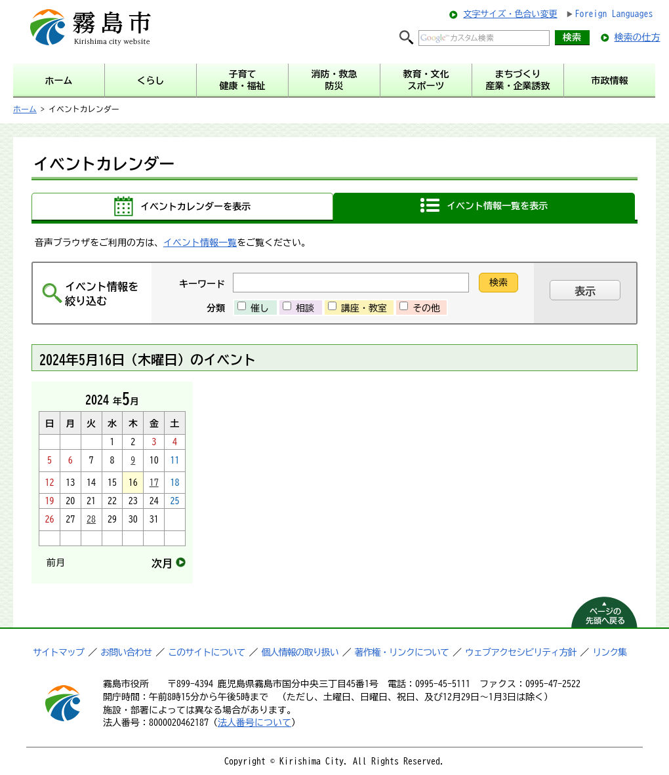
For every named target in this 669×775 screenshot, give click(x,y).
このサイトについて (206, 652)
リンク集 (609, 652)
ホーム (25, 109)
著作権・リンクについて (402, 652)
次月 (162, 563)
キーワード (202, 283)
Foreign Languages (614, 13)
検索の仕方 (637, 37)
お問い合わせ (126, 652)
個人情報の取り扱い (300, 652)
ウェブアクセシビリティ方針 (520, 652)
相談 (305, 308)
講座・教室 (364, 308)
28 (91, 519)
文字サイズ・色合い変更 (510, 14)
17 (154, 482)
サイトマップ (58, 652)
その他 (426, 308)
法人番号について (254, 722)
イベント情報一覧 (200, 242)
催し (260, 308)
